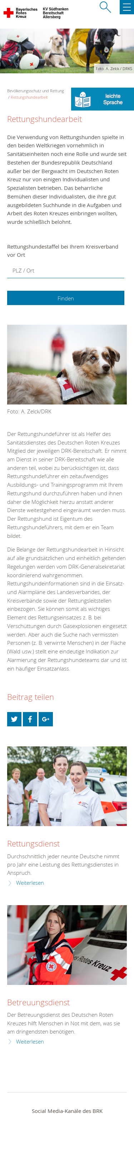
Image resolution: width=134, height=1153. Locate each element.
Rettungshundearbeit (29, 97)
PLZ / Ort (23, 270)
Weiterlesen (30, 882)
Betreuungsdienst (38, 1002)
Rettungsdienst (33, 843)
